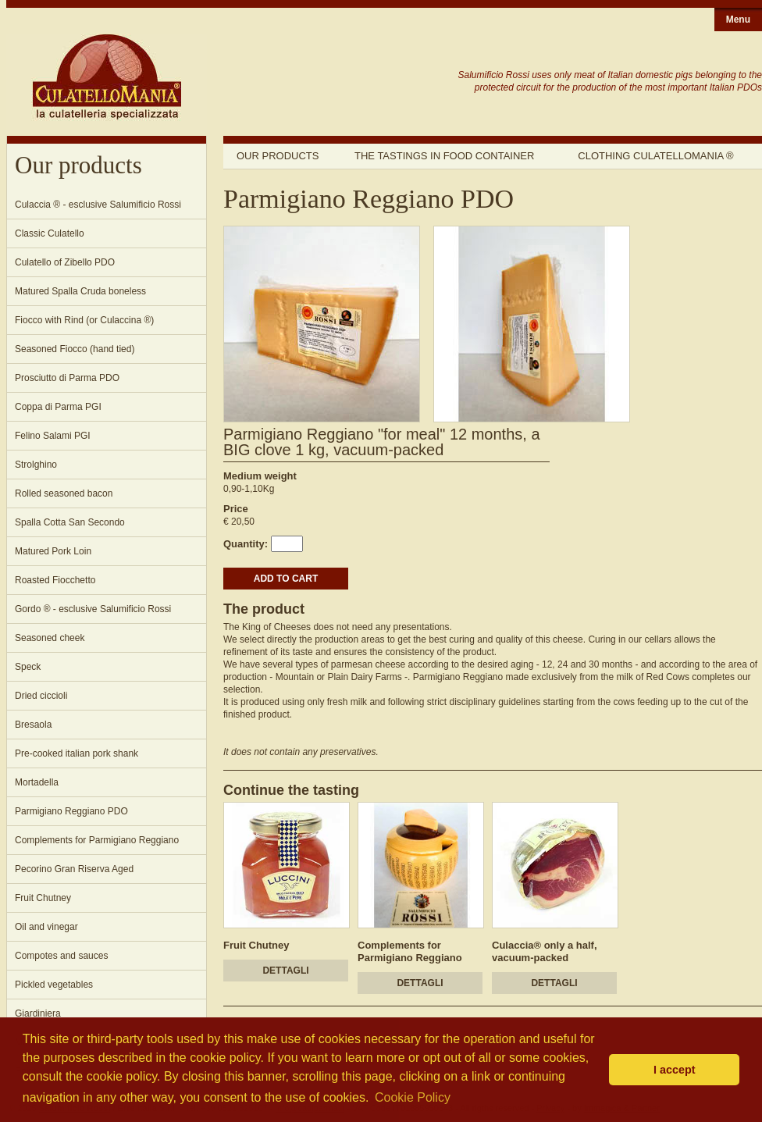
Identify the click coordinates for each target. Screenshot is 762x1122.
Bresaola (33, 724)
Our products (278, 156)
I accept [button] (674, 1069)
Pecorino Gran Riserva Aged (74, 869)
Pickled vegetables (54, 984)
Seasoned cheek (49, 637)
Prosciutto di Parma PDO (67, 377)
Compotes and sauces (61, 955)
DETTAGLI (285, 970)
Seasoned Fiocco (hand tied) (74, 349)
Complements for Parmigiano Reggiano (97, 840)
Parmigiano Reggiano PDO (71, 811)
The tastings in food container (444, 156)
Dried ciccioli (41, 695)
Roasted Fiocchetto (55, 580)
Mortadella (37, 782)
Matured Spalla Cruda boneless (80, 291)
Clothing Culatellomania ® (655, 156)
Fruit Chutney (43, 897)
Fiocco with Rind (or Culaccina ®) (84, 320)
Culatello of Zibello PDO (65, 262)
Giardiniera (38, 1013)
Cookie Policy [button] (412, 1097)
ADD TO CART (286, 578)
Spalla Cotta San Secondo (70, 522)
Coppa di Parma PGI (58, 406)
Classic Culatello (49, 233)
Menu (738, 19)
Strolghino (36, 464)
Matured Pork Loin (53, 551)
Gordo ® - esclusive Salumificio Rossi (93, 609)
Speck (28, 666)
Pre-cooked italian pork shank (76, 753)
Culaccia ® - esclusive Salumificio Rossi (98, 204)
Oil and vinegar (46, 926)
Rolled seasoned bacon (63, 493)
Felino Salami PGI (53, 435)
